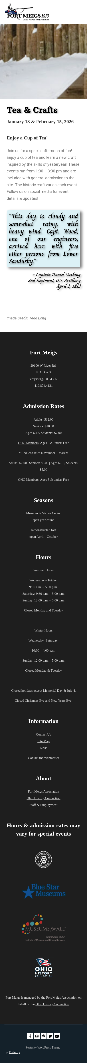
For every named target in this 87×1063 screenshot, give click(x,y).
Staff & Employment (44, 805)
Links (43, 748)
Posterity (14, 1052)
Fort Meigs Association (43, 791)
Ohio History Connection (44, 798)
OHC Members (28, 443)
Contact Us (43, 734)
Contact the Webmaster (43, 758)
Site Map (43, 741)
